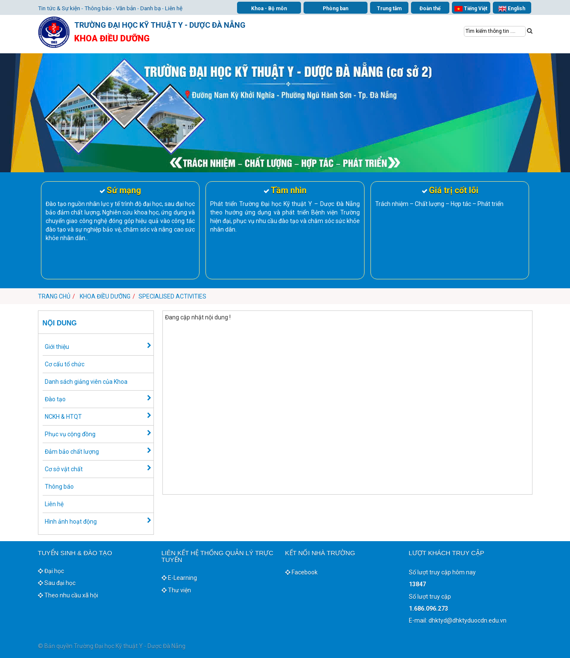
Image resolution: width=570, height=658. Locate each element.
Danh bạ (150, 8)
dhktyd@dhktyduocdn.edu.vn (467, 620)
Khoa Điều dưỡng (105, 296)
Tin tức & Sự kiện (59, 8)
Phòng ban (335, 8)
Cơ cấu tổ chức (64, 364)
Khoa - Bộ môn (269, 8)
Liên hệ (173, 8)
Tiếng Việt (470, 9)
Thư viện (176, 590)
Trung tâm (389, 8)
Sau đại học (56, 583)
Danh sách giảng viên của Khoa (86, 381)
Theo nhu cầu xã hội (68, 595)
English (511, 9)
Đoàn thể (430, 8)
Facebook (301, 572)
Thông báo (98, 8)
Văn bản (126, 8)
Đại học (51, 571)
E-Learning (179, 577)
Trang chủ (54, 296)
